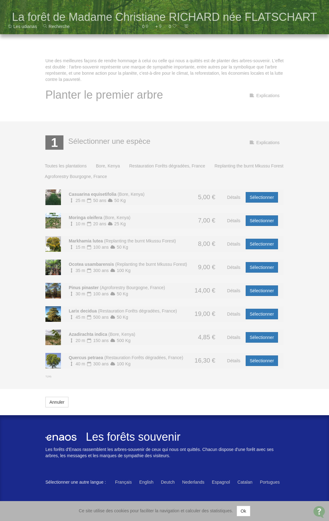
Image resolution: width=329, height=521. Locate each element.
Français (123, 482)
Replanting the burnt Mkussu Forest (249, 165)
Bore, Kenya (108, 165)
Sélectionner (262, 197)
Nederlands (193, 482)
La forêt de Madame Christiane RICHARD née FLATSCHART (164, 17)
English (146, 482)
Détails (233, 197)
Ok (243, 511)
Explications (265, 95)
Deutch (167, 482)
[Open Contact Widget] (319, 512)
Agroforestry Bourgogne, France (76, 176)
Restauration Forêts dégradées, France (167, 165)
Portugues (270, 482)
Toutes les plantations (66, 165)
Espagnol (221, 482)
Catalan (244, 482)
